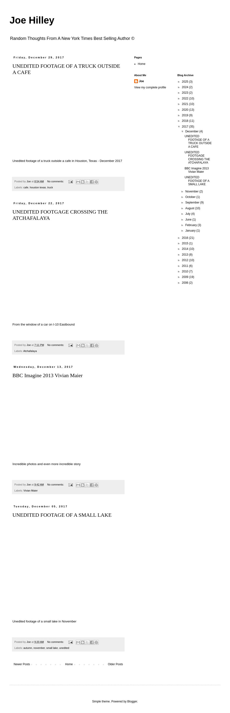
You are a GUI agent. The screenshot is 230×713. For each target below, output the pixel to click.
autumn (27, 647)
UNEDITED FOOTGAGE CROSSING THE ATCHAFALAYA (197, 157)
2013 (185, 254)
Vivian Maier (30, 490)
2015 (185, 243)
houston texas (38, 187)
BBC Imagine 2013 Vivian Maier (47, 375)
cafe (25, 187)
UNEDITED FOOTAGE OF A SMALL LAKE (62, 515)
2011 (185, 266)
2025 (185, 81)
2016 (185, 238)
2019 (185, 115)
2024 (185, 87)
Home (69, 664)
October (190, 197)
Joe (141, 81)
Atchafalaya (30, 351)
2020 (185, 109)
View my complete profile (150, 87)
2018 (185, 121)
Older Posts (115, 664)
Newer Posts (22, 664)
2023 (185, 92)
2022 (185, 98)
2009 (185, 277)
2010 (185, 271)
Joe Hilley (32, 20)
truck (50, 187)
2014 (185, 249)
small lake (52, 647)
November (192, 191)
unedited (64, 647)
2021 (185, 104)
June (188, 219)
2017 (185, 126)
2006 (185, 282)
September (192, 202)
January (190, 230)
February (191, 225)
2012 (185, 260)
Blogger (132, 701)
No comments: (56, 181)
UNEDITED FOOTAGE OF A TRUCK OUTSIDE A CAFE (198, 141)
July (188, 213)
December (192, 131)
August (190, 208)
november (39, 647)
